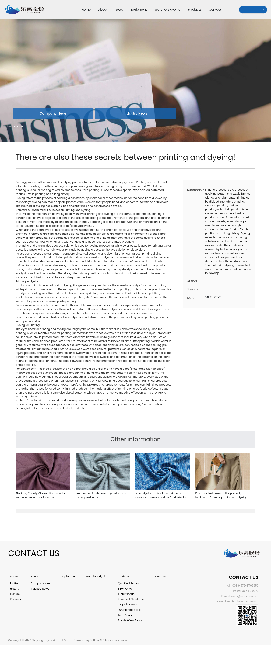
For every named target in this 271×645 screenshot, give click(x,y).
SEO (102, 640)
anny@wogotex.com (245, 596)
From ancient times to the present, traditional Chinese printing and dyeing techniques (221, 497)
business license (116, 640)
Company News (53, 113)
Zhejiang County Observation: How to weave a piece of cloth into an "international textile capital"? (40, 497)
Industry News (135, 113)
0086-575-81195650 (245, 586)
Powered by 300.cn (86, 640)
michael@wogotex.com (242, 601)
